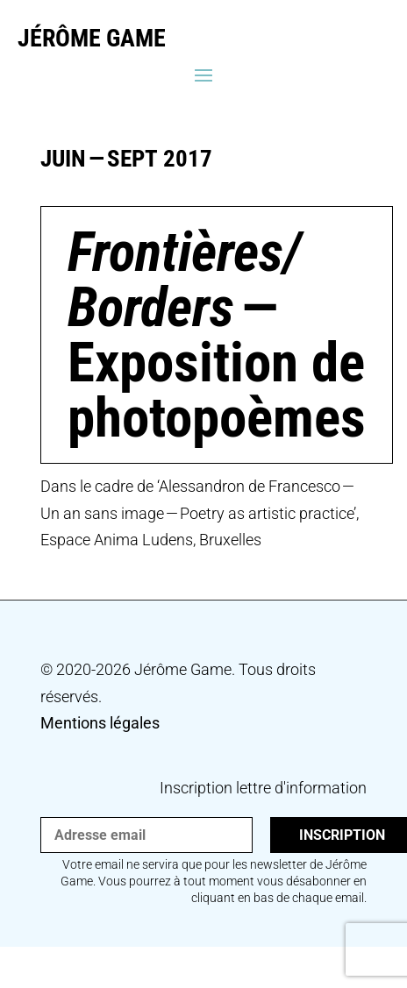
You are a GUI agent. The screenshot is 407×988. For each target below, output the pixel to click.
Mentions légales (100, 723)
